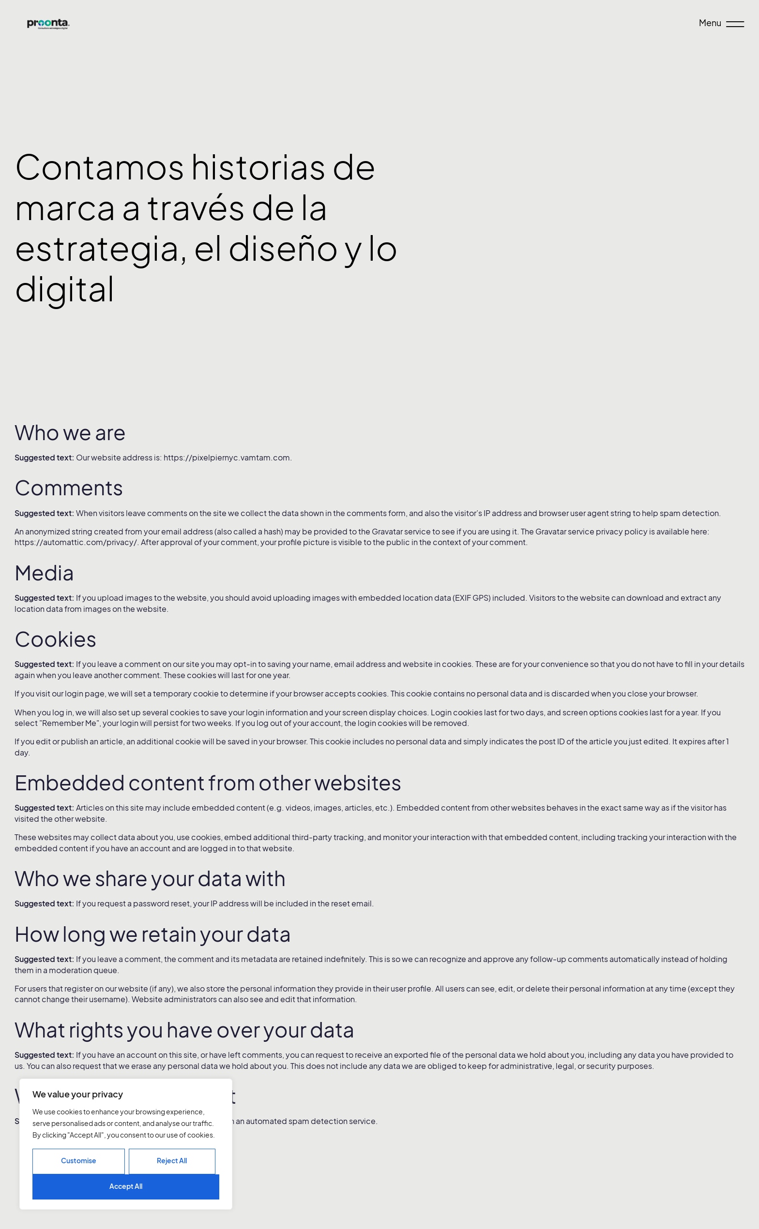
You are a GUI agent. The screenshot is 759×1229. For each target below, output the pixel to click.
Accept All (125, 1186)
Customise (78, 1160)
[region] (125, 1144)
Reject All (172, 1160)
